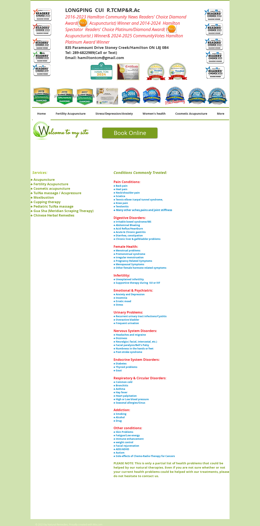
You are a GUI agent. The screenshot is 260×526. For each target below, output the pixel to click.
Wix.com (97, 524)
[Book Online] (129, 133)
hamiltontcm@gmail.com (101, 57)
